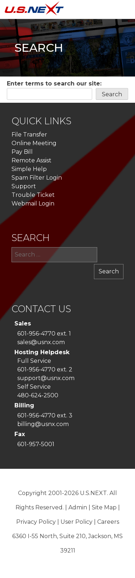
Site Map (104, 507)
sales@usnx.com (41, 342)
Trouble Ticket (33, 194)
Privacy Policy (36, 521)
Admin (77, 507)
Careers (108, 521)
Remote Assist (31, 160)
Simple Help (29, 169)
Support (24, 186)
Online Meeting (34, 143)
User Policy (76, 521)
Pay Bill (22, 151)
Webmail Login (33, 203)
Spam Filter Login (37, 177)
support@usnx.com (46, 378)
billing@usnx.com (43, 424)
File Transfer (29, 134)
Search (112, 94)
